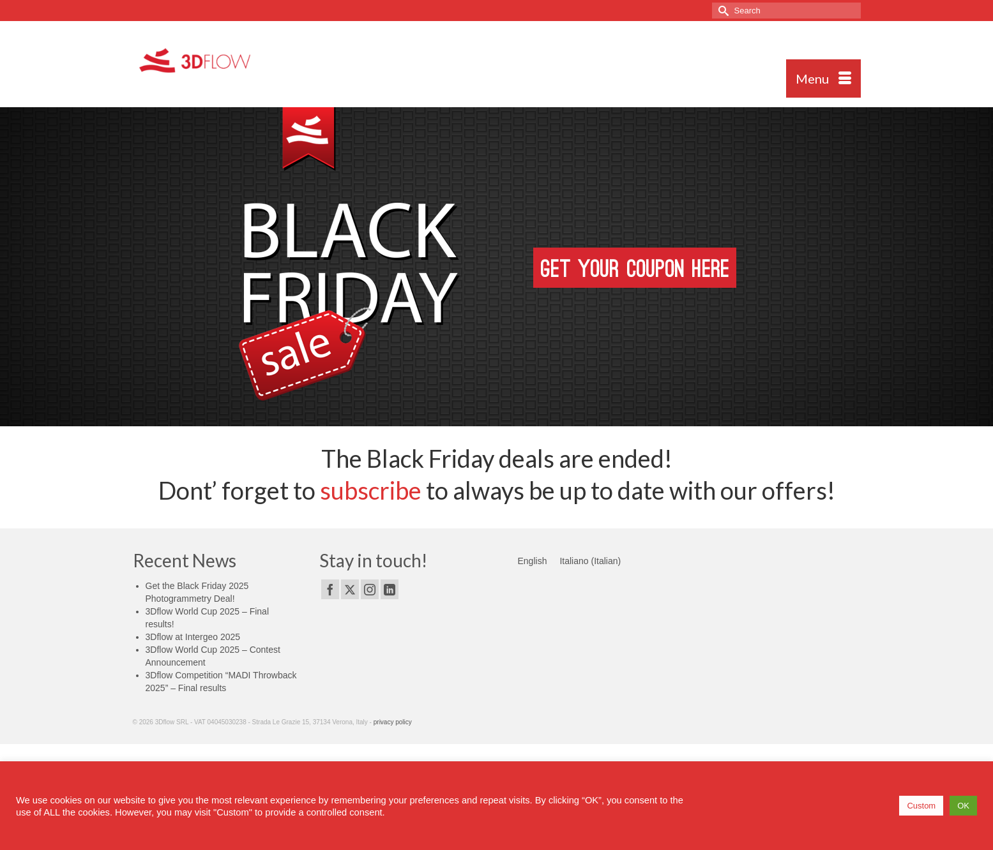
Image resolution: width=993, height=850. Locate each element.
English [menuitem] (532, 561)
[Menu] (823, 78)
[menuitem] (533, 561)
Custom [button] (921, 805)
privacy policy (393, 722)
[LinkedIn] (389, 589)
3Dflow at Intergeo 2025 (193, 637)
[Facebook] (330, 589)
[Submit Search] (721, 11)
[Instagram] (370, 589)
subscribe (370, 490)
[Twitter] (350, 589)
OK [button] (963, 805)
